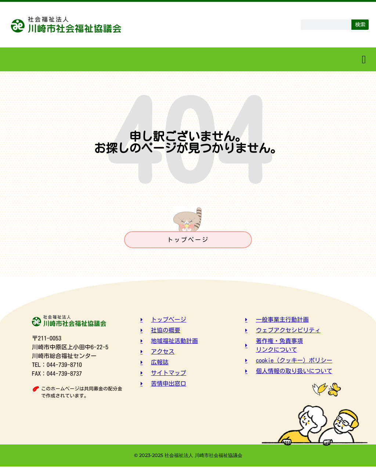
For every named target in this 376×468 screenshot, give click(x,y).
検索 (360, 24)
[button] (364, 59)
